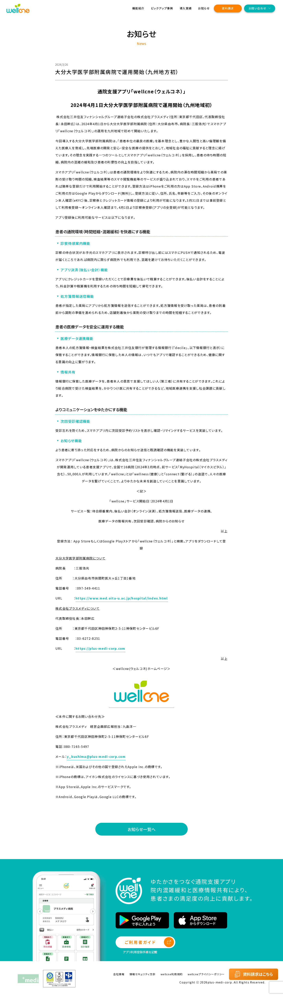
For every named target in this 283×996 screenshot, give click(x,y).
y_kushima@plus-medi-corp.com (96, 756)
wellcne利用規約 (172, 974)
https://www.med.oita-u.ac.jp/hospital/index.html (121, 598)
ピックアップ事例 (162, 8)
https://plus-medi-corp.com (100, 648)
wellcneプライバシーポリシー (206, 974)
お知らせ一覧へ (141, 829)
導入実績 (186, 8)
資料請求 (228, 8)
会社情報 (118, 974)
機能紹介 (138, 8)
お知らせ (203, 8)
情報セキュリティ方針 (142, 974)
